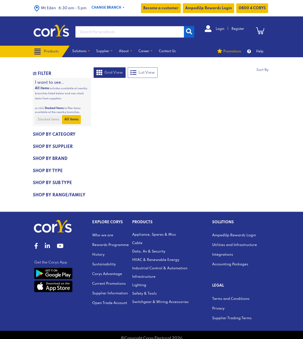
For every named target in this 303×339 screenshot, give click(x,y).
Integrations (222, 255)
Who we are (102, 235)
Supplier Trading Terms (232, 318)
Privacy (218, 308)
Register (237, 29)
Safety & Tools (144, 293)
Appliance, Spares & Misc (154, 235)
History (98, 255)
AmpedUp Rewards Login (208, 8)
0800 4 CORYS (252, 8)
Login (220, 29)
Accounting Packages (230, 264)
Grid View (109, 73)
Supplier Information (110, 293)
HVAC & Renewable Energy (155, 260)
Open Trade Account (109, 303)
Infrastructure (143, 277)
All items (71, 119)
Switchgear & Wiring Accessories (160, 302)
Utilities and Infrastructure (234, 245)
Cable (137, 243)
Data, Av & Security (148, 251)
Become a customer (160, 8)
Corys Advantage (107, 274)
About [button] (124, 51)
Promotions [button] (232, 51)
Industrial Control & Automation (159, 268)
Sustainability (104, 264)
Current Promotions (109, 284)
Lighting (139, 285)
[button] (60, 8)
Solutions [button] (79, 51)
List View (142, 73)
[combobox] (129, 32)
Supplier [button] (103, 51)
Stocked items (48, 119)
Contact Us (167, 51)
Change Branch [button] (107, 7)
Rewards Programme (110, 245)
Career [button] (144, 51)
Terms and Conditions (231, 299)
